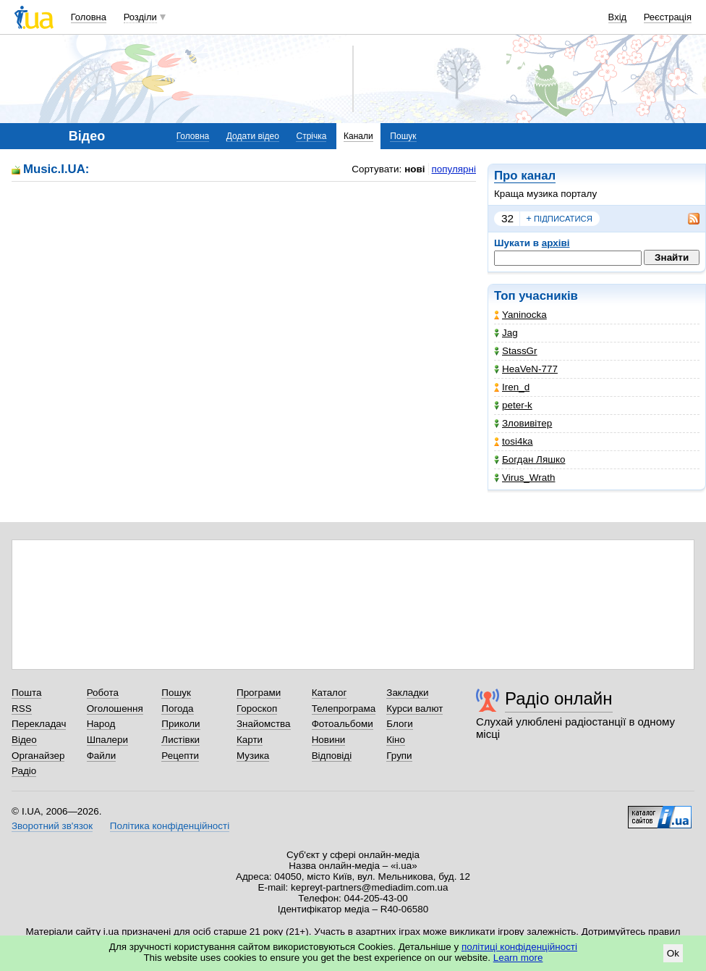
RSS (22, 708)
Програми (259, 692)
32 (507, 218)
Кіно (395, 739)
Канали (358, 136)
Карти (250, 739)
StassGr (515, 350)
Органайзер (38, 755)
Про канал (525, 175)
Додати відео (252, 136)
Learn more (518, 957)
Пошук (403, 136)
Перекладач (39, 723)
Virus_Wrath (524, 477)
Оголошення (115, 708)
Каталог (329, 692)
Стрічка (311, 136)
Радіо (24, 770)
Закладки (407, 692)
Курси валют (414, 708)
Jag (506, 332)
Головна (88, 17)
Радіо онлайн (559, 698)
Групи (399, 755)
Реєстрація (668, 17)
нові (414, 169)
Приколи (180, 723)
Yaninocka (520, 314)
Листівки (180, 739)
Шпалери (107, 739)
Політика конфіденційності (169, 825)
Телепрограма (344, 708)
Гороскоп (257, 708)
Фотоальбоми (342, 723)
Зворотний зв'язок (52, 825)
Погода (177, 708)
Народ (101, 723)
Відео (24, 739)
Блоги (399, 723)
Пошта (26, 692)
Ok (673, 953)
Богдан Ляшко (529, 459)
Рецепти (180, 755)
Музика (253, 755)
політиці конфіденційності (519, 946)
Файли (101, 755)
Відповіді (332, 755)
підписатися (559, 218)
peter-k (513, 405)
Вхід (617, 17)
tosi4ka (513, 441)
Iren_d (512, 387)
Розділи (140, 17)
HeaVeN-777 (526, 368)
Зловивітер (523, 423)
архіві (556, 243)
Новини (329, 739)
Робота (103, 692)
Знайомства (264, 723)
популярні (454, 169)
